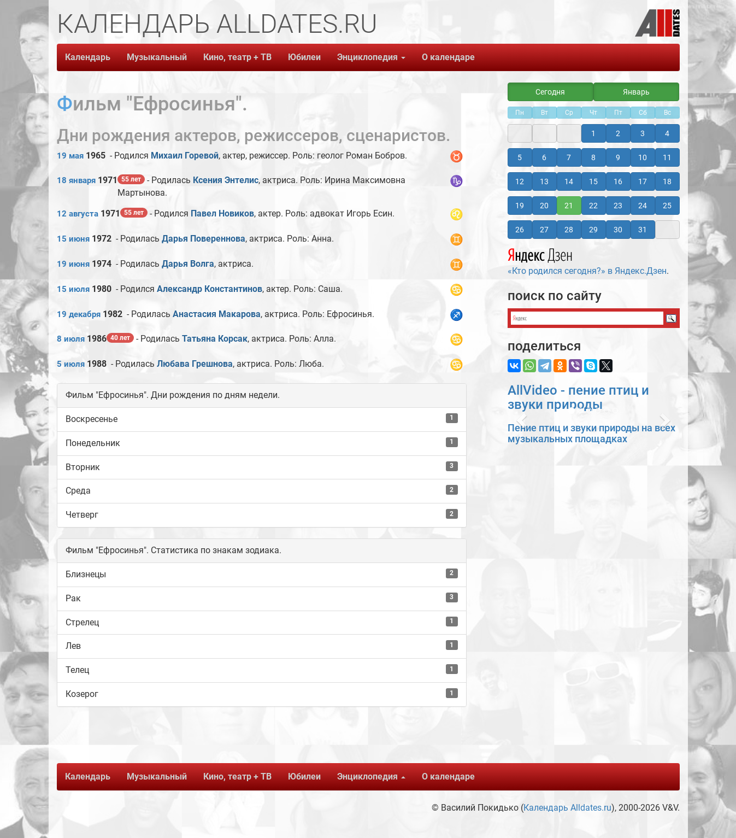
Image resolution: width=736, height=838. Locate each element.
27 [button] (544, 229)
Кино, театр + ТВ (237, 57)
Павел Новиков (222, 213)
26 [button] (519, 229)
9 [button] (618, 157)
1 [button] (593, 133)
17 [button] (642, 181)
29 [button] (593, 229)
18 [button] (667, 181)
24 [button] (642, 205)
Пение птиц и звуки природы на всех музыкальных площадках (591, 433)
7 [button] (569, 157)
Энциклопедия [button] (371, 57)
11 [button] (667, 157)
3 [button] (642, 133)
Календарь (87, 57)
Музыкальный (157, 57)
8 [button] (593, 157)
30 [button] (618, 229)
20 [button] (544, 205)
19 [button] (519, 205)
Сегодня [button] (550, 91)
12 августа (77, 214)
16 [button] (618, 181)
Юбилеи (304, 57)
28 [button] (568, 229)
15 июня (73, 239)
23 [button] (618, 205)
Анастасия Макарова (217, 314)
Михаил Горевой (185, 155)
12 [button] (519, 181)
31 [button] (642, 229)
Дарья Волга (188, 264)
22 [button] (593, 205)
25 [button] (667, 205)
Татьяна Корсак (215, 338)
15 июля (73, 289)
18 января (76, 180)
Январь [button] (636, 91)
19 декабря (79, 314)
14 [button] (568, 181)
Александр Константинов (209, 289)
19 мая (70, 156)
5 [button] (519, 157)
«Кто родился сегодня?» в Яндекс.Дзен (587, 260)
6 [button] (544, 157)
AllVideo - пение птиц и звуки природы (578, 397)
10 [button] (642, 157)
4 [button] (667, 133)
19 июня (73, 264)
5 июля (71, 364)
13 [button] (544, 181)
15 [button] (593, 181)
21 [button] (568, 205)
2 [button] (618, 133)
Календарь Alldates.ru (567, 807)
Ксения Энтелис (225, 180)
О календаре (448, 57)
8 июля (71, 339)
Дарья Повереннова (203, 238)
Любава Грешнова (195, 364)
